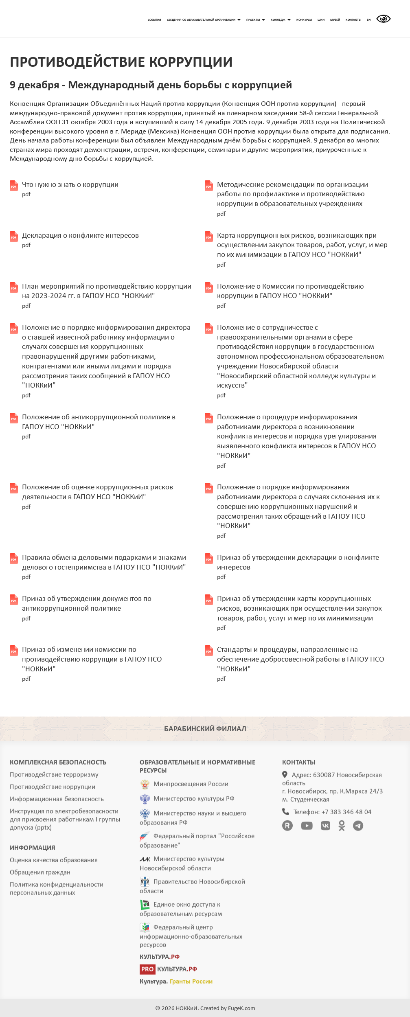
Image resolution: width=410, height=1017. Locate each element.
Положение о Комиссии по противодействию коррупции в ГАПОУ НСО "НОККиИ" (290, 296)
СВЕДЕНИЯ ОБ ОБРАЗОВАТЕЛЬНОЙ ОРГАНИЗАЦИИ (204, 20)
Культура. (176, 984)
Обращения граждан (40, 875)
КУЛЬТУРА (160, 959)
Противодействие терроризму (54, 777)
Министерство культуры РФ (194, 801)
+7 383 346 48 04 (347, 814)
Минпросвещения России (190, 786)
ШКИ (321, 20)
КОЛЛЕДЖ (281, 20)
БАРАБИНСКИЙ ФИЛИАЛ (205, 729)
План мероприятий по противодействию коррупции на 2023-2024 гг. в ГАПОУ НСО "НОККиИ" (106, 296)
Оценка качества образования (54, 862)
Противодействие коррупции (52, 789)
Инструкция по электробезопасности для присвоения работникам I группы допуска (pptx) (65, 822)
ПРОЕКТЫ (255, 20)
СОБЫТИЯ (154, 20)
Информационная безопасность (57, 801)
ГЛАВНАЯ (60, 18)
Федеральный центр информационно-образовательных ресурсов (191, 939)
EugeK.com (241, 1009)
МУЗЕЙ (335, 20)
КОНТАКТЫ (353, 20)
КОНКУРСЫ (304, 20)
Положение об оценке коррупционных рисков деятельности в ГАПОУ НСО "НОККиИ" (97, 497)
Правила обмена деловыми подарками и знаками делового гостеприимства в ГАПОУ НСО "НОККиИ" (104, 567)
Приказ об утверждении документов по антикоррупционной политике (86, 608)
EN (369, 20)
